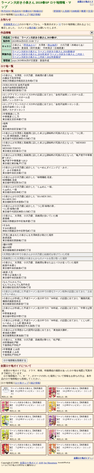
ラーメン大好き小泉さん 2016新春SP (56, 51)
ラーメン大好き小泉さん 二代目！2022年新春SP (36, 57)
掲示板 (32, 28)
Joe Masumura (50, 463)
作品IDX (16, 11)
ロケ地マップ (22, 14)
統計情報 (35, 14)
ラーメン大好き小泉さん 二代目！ (67, 54)
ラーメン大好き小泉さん (24, 51)
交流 (90, 11)
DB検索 (75, 11)
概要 (83, 11)
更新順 (57, 11)
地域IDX (38, 11)
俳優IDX (27, 11)
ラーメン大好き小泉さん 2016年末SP (30, 54)
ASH (41, 463)
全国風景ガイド (11, 24)
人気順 (66, 11)
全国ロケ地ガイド (29, 463)
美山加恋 (52, 45)
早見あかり (29, 45)
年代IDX (5, 11)
